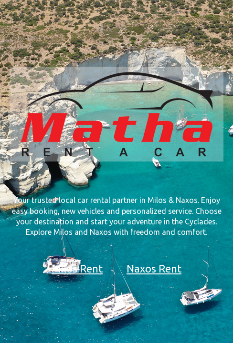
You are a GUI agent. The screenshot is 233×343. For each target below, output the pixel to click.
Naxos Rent (154, 268)
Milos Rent (77, 268)
